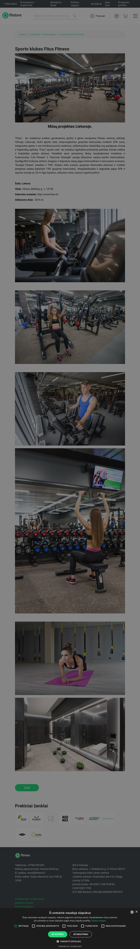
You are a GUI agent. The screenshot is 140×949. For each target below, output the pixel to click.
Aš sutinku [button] (58, 934)
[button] (70, 941)
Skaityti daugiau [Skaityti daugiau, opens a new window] (98, 920)
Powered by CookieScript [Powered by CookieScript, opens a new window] (70, 946)
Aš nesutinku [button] (80, 934)
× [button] (136, 912)
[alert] (70, 474)
